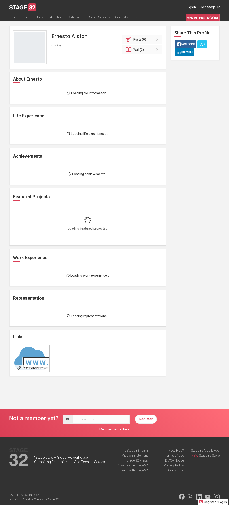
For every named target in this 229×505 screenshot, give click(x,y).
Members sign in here (114, 429)
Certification (76, 17)
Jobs (39, 17)
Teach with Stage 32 (134, 470)
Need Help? (176, 450)
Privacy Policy (174, 465)
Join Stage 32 (210, 7)
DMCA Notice (174, 460)
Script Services (99, 17)
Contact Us (176, 470)
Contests (121, 17)
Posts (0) (142, 39)
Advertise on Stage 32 (132, 465)
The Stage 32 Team (134, 450)
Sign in (191, 7)
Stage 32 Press (137, 460)
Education (55, 17)
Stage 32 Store (209, 455)
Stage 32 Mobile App (205, 450)
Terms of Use (174, 455)
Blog (28, 17)
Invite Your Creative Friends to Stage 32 (34, 499)
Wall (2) (142, 49)
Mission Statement (134, 455)
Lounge (14, 17)
